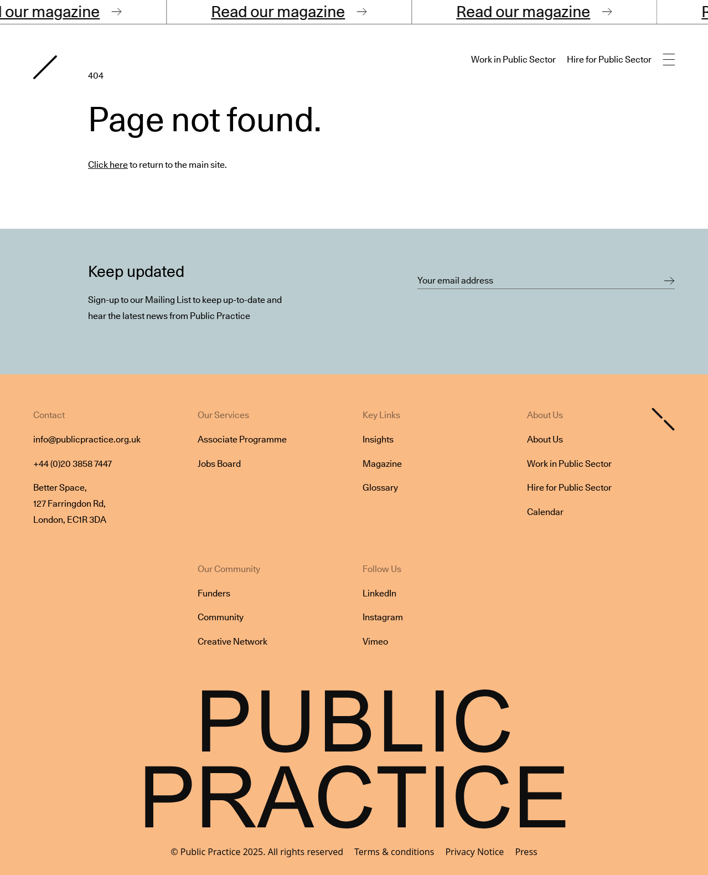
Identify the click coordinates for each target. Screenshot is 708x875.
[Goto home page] (45, 67)
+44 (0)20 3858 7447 (72, 464)
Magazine (382, 464)
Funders (214, 593)
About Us (545, 439)
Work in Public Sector (513, 59)
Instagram (383, 617)
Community (221, 617)
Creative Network (232, 641)
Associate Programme (242, 439)
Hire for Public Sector (609, 59)
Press (526, 852)
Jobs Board (219, 464)
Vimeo (375, 641)
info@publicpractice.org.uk (87, 439)
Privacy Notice (474, 852)
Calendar (545, 512)
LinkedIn (379, 593)
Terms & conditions (394, 852)
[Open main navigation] (669, 60)
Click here (108, 164)
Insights (378, 439)
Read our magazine (287, 11)
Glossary (380, 487)
